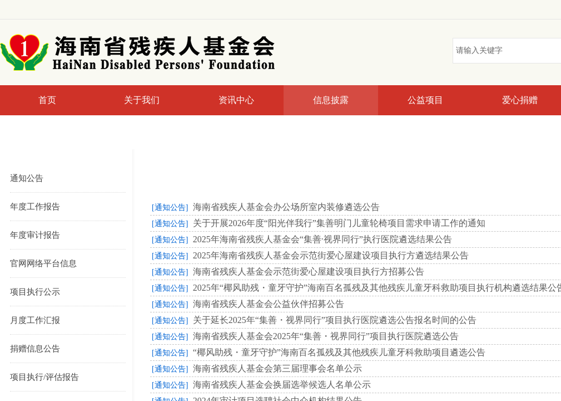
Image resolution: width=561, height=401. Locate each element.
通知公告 (26, 178)
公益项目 (425, 100)
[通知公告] (170, 207)
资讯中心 (236, 100)
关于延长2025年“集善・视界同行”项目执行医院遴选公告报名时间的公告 (334, 320)
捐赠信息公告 (35, 348)
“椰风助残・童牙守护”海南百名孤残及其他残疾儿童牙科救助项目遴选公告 (339, 352)
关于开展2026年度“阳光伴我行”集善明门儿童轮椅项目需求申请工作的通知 (339, 223)
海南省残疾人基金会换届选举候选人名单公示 (282, 384)
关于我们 (142, 100)
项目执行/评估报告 (44, 377)
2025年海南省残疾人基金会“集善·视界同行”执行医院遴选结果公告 (322, 239)
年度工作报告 (35, 206)
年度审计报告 (35, 235)
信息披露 (331, 100)
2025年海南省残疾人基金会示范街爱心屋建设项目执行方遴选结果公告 (331, 255)
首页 (47, 100)
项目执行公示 (35, 291)
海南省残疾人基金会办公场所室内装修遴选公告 (286, 207)
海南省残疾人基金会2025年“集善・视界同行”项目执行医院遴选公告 (326, 336)
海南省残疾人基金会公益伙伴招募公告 (268, 304)
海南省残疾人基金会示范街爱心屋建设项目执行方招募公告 (308, 271)
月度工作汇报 (35, 320)
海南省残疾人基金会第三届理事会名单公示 (277, 368)
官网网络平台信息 (43, 263)
